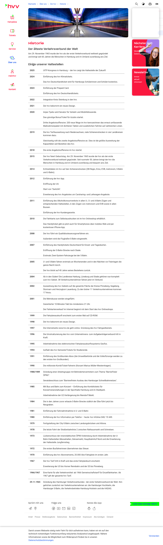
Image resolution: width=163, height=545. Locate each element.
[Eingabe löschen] (151, 16)
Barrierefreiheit (75, 517)
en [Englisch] (157, 4)
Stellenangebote (48, 517)
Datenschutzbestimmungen (41, 540)
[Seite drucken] (150, 4)
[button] (12, 19)
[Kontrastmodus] (143, 4)
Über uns (43, 4)
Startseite (32, 4)
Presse (37, 517)
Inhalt (30, 517)
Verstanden (154, 536)
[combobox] (143, 16)
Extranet (110, 517)
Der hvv (53, 4)
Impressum (87, 517)
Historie (63, 4)
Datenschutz (62, 517)
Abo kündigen (99, 517)
